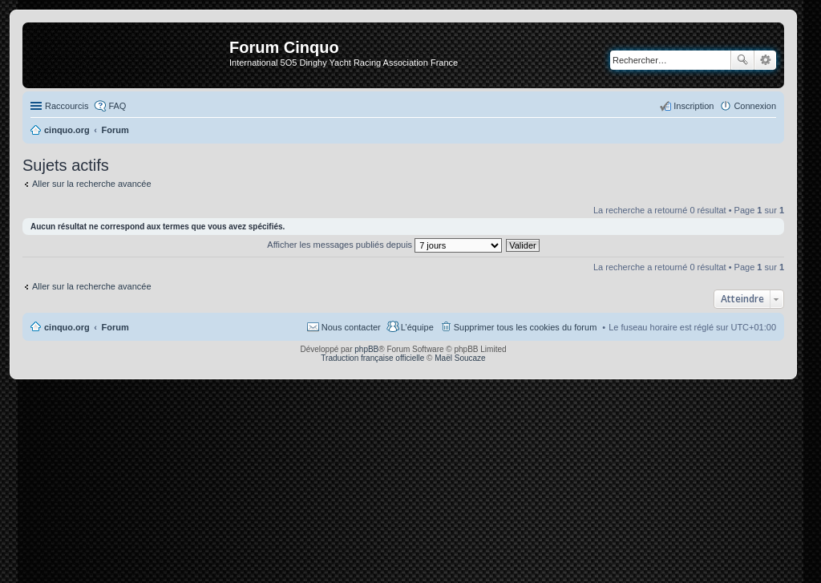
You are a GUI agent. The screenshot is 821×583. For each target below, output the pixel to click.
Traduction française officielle (372, 358)
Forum (115, 327)
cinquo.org (67, 327)
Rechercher (742, 60)
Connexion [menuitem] (755, 106)
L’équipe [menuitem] (417, 327)
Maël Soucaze (460, 358)
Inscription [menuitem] (693, 106)
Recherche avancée (765, 60)
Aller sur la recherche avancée (92, 183)
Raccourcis (66, 106)
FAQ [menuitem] (117, 106)
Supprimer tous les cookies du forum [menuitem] (525, 327)
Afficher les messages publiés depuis (384, 244)
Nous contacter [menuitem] (351, 327)
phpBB (366, 349)
